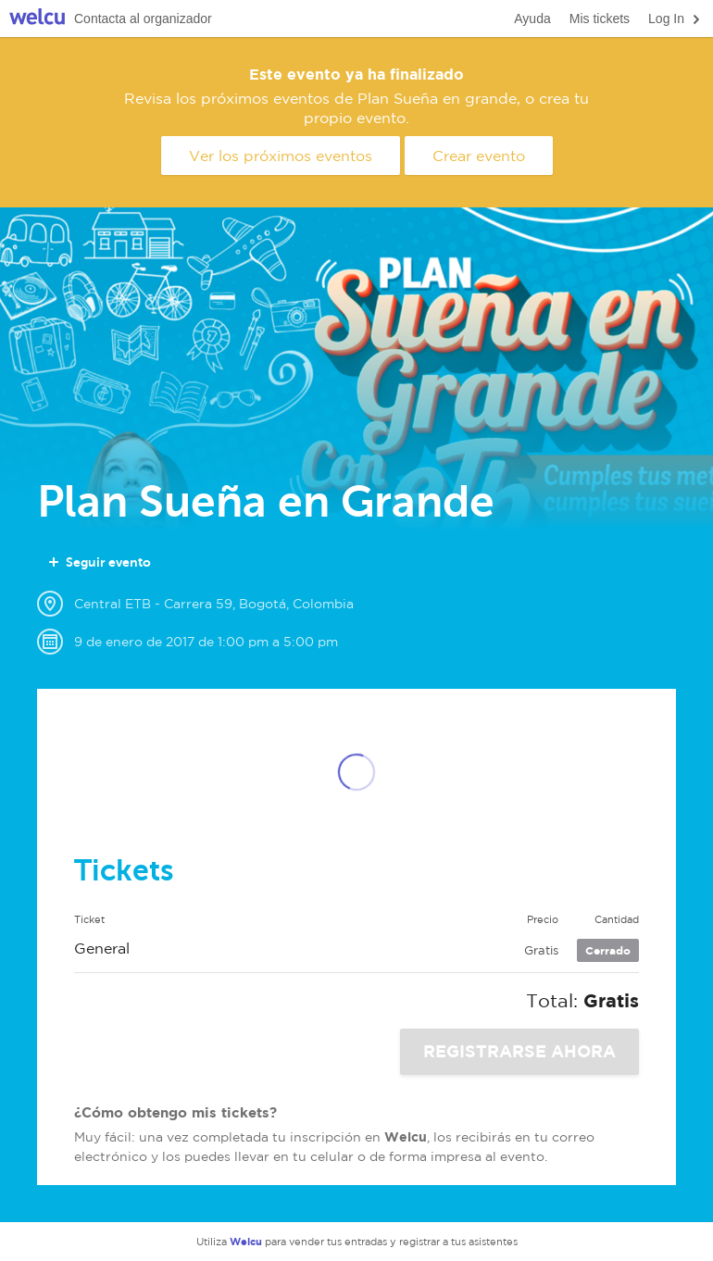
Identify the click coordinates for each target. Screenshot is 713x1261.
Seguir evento (98, 562)
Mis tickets (599, 18)
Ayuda (532, 18)
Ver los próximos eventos (280, 155)
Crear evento (478, 155)
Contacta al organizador (143, 18)
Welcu (37, 19)
